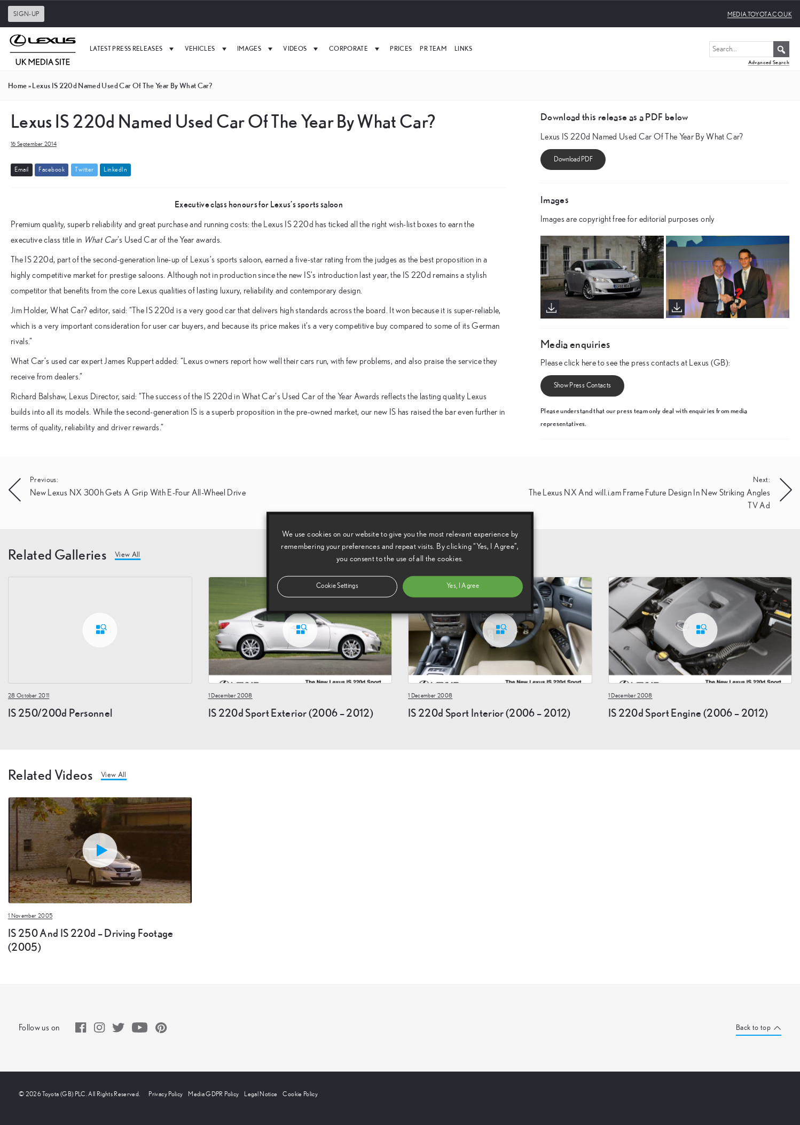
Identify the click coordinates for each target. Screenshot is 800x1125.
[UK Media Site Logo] (42, 48)
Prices (401, 48)
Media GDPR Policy (213, 1094)
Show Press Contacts (582, 386)
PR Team (433, 48)
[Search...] (749, 49)
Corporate (355, 48)
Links (463, 48)
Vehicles (207, 48)
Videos (301, 48)
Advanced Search (768, 62)
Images (256, 48)
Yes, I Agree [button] (462, 586)
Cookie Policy (300, 1094)
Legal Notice (260, 1094)
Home (17, 85)
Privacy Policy (165, 1094)
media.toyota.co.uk (759, 14)
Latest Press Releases (133, 48)
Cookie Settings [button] (337, 586)
